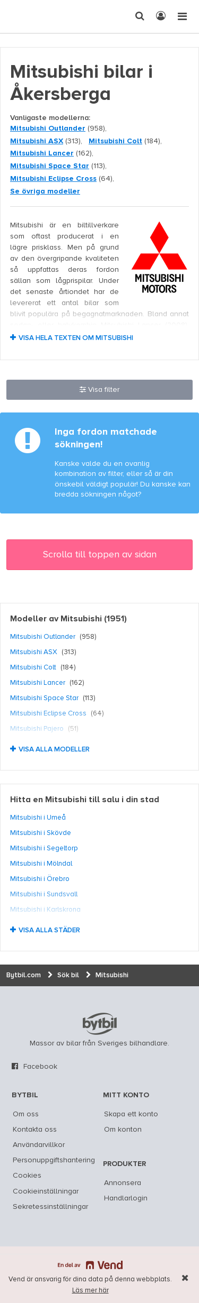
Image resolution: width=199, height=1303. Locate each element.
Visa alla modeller (54, 749)
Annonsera (122, 1183)
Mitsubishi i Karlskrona (45, 909)
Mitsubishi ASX (36, 141)
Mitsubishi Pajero (37, 728)
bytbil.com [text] (100, 1024)
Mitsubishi (81, 619)
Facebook (40, 1066)
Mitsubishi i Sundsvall (43, 894)
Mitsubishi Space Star (49, 166)
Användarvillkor (39, 1145)
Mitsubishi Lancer (42, 153)
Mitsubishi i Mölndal (41, 863)
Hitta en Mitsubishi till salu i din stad (84, 800)
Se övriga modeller (45, 191)
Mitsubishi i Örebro (40, 879)
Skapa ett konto (131, 1114)
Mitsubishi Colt (115, 141)
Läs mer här (90, 1290)
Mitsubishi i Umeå (38, 817)
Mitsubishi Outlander (47, 128)
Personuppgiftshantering (54, 1160)
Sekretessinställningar (50, 1206)
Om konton (123, 1129)
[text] (28, 16)
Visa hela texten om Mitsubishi (76, 338)
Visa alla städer (49, 930)
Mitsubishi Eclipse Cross (53, 178)
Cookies (27, 1175)
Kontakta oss (35, 1129)
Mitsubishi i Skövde (40, 833)
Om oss (26, 1114)
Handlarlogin (126, 1198)
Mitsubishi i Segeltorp (44, 848)
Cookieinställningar (46, 1191)
